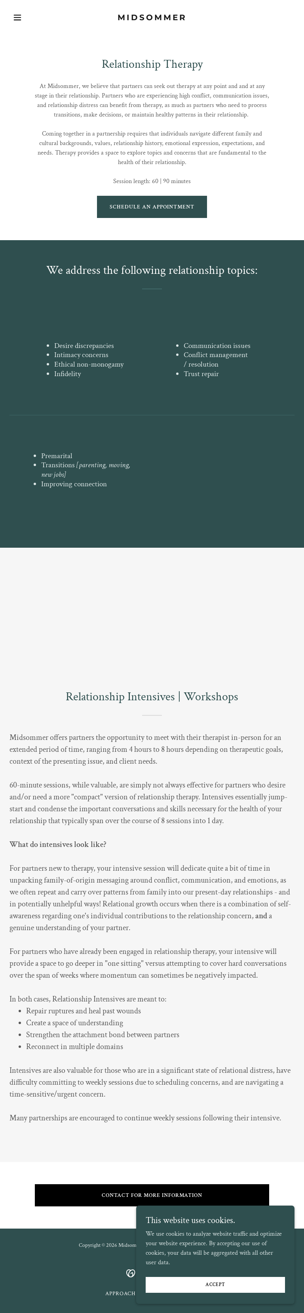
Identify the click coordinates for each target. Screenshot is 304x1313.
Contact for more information (152, 1195)
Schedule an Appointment (152, 206)
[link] (152, 18)
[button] (31, 17)
